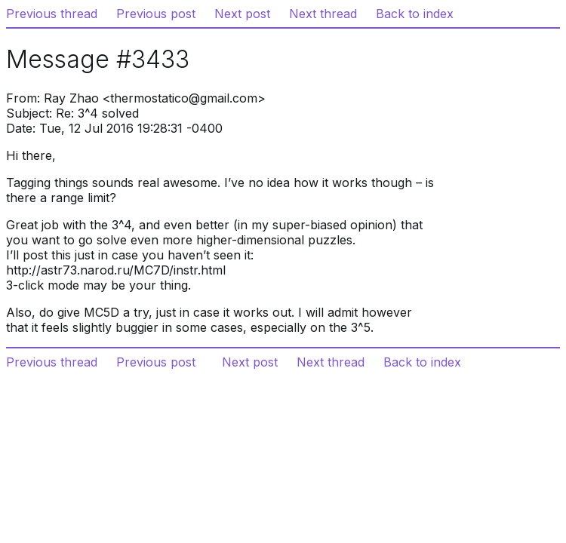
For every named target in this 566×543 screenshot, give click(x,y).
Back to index (415, 13)
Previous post (155, 13)
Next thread (323, 13)
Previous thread (51, 13)
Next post (242, 13)
